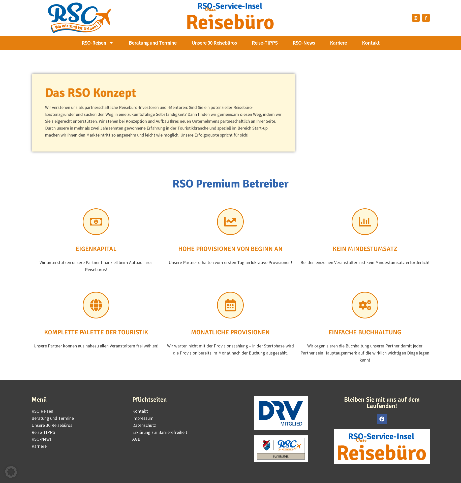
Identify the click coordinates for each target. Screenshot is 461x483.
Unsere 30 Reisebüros (214, 43)
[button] (11, 472)
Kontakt (371, 43)
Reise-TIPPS (265, 43)
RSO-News (304, 43)
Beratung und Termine (152, 43)
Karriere (338, 43)
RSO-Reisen (98, 43)
